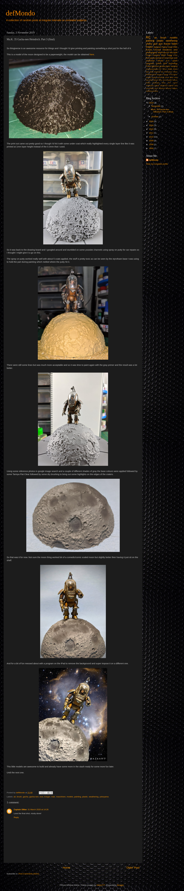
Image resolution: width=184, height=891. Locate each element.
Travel (148, 66)
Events (149, 50)
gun (155, 43)
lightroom (155, 66)
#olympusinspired (152, 69)
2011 (151, 133)
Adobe (170, 69)
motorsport (150, 85)
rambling (174, 66)
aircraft (148, 77)
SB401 (163, 55)
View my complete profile (157, 164)
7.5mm (164, 69)
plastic (85, 797)
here (92, 54)
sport (156, 88)
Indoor (175, 72)
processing (150, 88)
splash (174, 61)
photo (167, 66)
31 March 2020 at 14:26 (38, 809)
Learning (156, 55)
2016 (151, 125)
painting (77, 797)
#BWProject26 (163, 53)
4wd (171, 53)
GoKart (158, 63)
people (157, 85)
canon (167, 77)
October (155, 117)
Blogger (120, 885)
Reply (16, 817)
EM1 (175, 47)
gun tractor (164, 43)
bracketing (160, 77)
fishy (160, 80)
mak (53, 797)
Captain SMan (20, 809)
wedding (149, 91)
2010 (151, 137)
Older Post (132, 867)
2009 (151, 141)
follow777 (101, 885)
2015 (151, 129)
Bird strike (149, 72)
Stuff (165, 63)
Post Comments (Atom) (29, 874)
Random (160, 74)
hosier (148, 83)
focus (165, 80)
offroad (160, 61)
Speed (166, 74)
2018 (151, 121)
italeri (174, 43)
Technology (173, 63)
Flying (164, 47)
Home (66, 867)
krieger (47, 797)
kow (41, 797)
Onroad (157, 50)
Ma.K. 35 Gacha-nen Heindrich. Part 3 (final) (162, 110)
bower (154, 77)
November (156, 106)
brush (19, 797)
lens (169, 83)
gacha (25, 797)
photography (151, 52)
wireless (155, 91)
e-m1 (175, 55)
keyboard (156, 83)
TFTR (171, 74)
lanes (163, 83)
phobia (162, 66)
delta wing (173, 77)
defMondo (20, 13)
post (176, 85)
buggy (169, 55)
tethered (168, 88)
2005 (151, 148)
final (151, 80)
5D (160, 69)
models (70, 797)
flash (148, 58)
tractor (149, 46)
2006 (151, 144)
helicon (174, 80)
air (15, 797)
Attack (175, 69)
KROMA (149, 74)
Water (175, 74)
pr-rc (167, 61)
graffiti (169, 80)
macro (175, 83)
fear (147, 80)
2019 (151, 103)
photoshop (163, 85)
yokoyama (104, 797)
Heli (162, 72)
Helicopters (168, 72)
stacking (162, 88)
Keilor (154, 74)
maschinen (61, 797)
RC (148, 37)
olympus (157, 47)
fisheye (155, 80)
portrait (171, 85)
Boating (157, 72)
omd (175, 50)
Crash (170, 47)
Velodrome (167, 50)
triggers (174, 88)
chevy (149, 43)
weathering (93, 797)
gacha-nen (34, 797)
